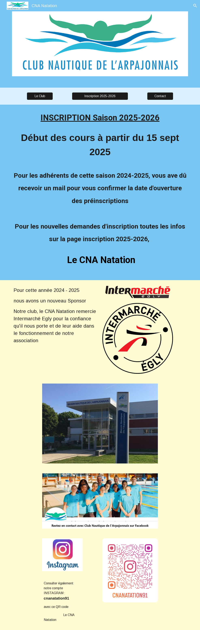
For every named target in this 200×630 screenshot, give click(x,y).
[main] (100, 192)
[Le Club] (39, 96)
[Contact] (160, 96)
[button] (195, 6)
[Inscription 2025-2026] (100, 96)
